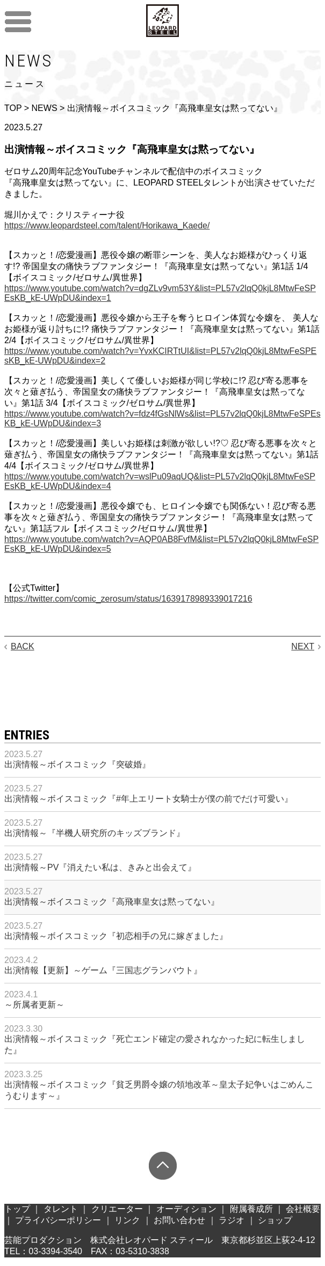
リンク (127, 1220)
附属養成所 (251, 1208)
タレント (61, 1208)
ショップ (275, 1220)
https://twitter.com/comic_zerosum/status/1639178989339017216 (128, 598)
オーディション (186, 1208)
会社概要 (303, 1208)
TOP (12, 108)
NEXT (302, 646)
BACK (22, 646)
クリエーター (117, 1208)
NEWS (44, 108)
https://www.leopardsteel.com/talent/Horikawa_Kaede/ (107, 225)
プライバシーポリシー (58, 1220)
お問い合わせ (179, 1220)
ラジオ (231, 1220)
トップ (17, 1208)
